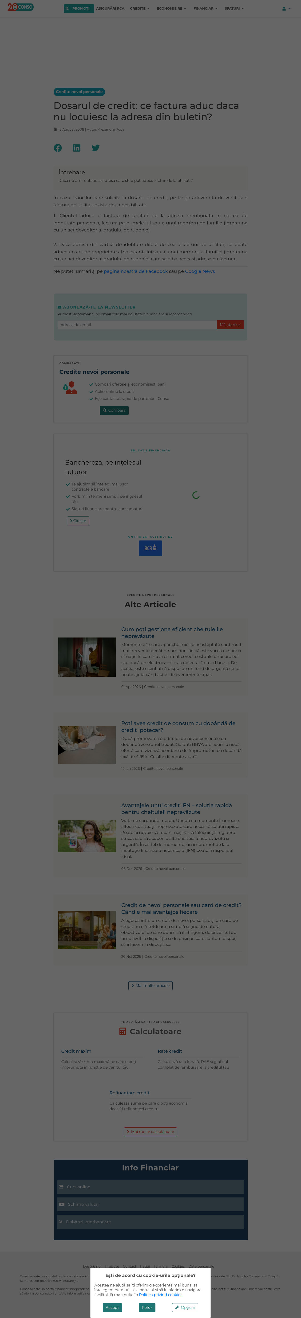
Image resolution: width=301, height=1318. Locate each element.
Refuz (147, 1307)
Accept (112, 1307)
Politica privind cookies (160, 1295)
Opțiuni (185, 1307)
